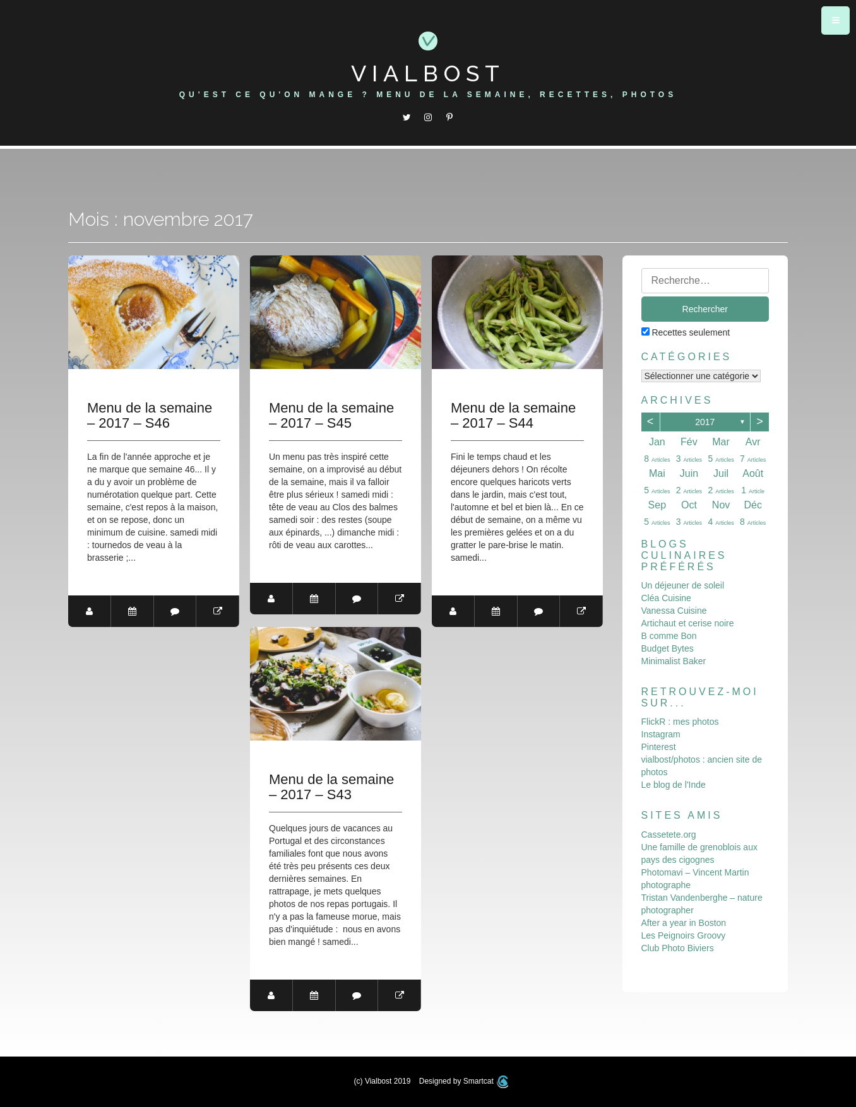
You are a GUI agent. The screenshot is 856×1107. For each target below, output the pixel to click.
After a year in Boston (684, 923)
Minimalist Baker (673, 661)
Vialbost (428, 73)
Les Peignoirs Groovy (683, 935)
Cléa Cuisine (666, 598)
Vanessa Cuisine (674, 611)
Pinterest (658, 747)
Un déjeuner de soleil (683, 585)
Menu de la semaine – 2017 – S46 (149, 416)
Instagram (661, 734)
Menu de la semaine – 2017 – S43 (331, 787)
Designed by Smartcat (464, 1081)
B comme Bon (669, 636)
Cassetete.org (668, 834)
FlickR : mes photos (680, 722)
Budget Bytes (667, 648)
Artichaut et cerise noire (687, 623)
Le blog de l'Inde (673, 785)
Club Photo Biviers (677, 948)
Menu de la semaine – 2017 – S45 (331, 416)
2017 (705, 422)
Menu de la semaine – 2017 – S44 (513, 416)
